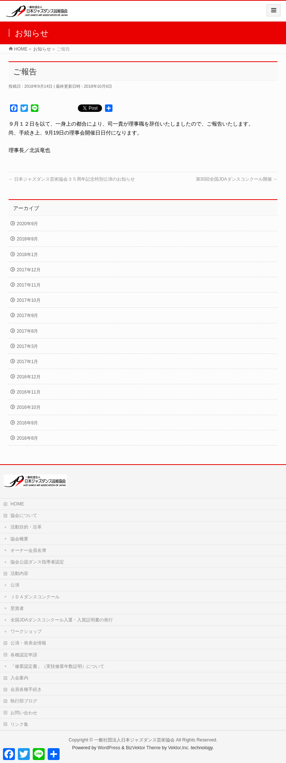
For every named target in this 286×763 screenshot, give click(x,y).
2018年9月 (27, 239)
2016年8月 (27, 438)
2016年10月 (29, 407)
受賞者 (17, 608)
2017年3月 (27, 346)
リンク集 (19, 724)
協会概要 (19, 538)
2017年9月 (27, 315)
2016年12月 (29, 376)
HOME (17, 504)
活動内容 (19, 573)
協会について (23, 515)
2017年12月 (29, 269)
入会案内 (19, 677)
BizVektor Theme (143, 747)
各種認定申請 (23, 654)
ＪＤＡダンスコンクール (35, 596)
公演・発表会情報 (28, 643)
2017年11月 (29, 285)
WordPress (109, 747)
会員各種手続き (26, 689)
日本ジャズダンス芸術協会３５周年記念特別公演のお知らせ (72, 179)
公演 (14, 585)
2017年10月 (29, 300)
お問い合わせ (23, 712)
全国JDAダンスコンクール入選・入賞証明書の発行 (61, 620)
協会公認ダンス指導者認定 (37, 562)
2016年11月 (29, 392)
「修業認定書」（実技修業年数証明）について (59, 666)
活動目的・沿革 (26, 527)
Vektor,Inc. (179, 747)
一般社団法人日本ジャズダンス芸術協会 (134, 740)
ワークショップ (26, 631)
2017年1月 (27, 361)
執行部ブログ (23, 701)
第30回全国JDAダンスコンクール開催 (236, 179)
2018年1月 (27, 254)
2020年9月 (27, 223)
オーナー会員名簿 (28, 550)
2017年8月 (27, 331)
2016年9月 (27, 423)
